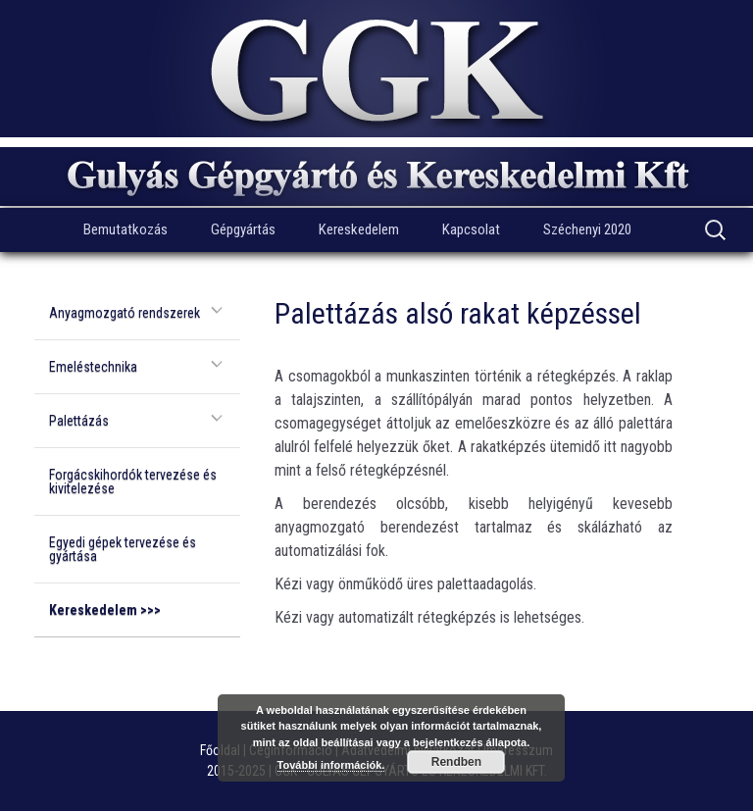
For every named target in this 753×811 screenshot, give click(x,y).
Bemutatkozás (125, 229)
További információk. (331, 765)
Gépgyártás (243, 229)
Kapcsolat (471, 229)
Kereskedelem (359, 229)
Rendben (456, 762)
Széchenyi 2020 (587, 229)
